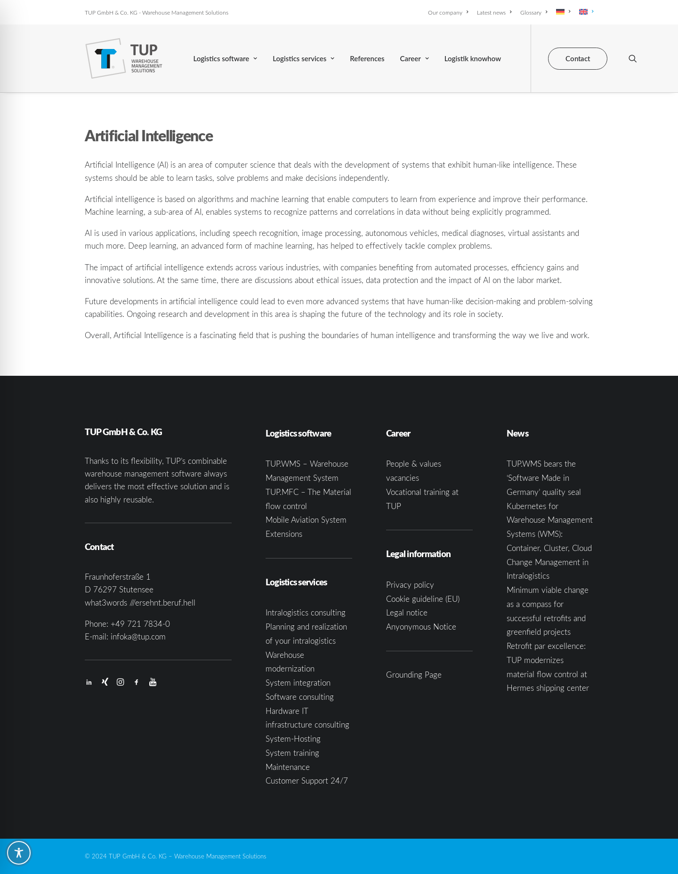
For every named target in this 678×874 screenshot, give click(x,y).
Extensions (284, 533)
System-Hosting (293, 738)
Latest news (494, 12)
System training (292, 752)
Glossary (533, 12)
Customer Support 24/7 (307, 780)
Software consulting (300, 696)
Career (414, 58)
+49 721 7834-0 (140, 623)
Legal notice (407, 612)
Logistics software (225, 58)
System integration (298, 682)
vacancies (402, 477)
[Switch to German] (563, 11)
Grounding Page (414, 674)
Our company (448, 12)
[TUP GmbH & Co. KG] (124, 58)
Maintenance (288, 766)
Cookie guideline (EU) (423, 598)
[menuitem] (449, 12)
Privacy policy (410, 584)
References (367, 58)
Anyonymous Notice (421, 626)
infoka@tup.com (138, 636)
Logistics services (303, 58)
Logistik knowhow (472, 58)
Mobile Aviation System (306, 519)
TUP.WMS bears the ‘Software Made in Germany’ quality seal (544, 477)
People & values (413, 463)
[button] (633, 58)
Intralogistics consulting (306, 612)
